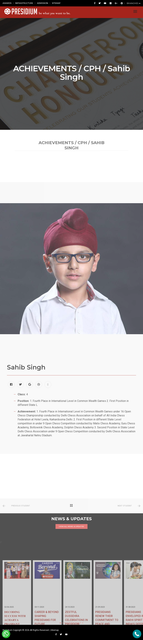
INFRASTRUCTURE (24, 3)
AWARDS (7, 3)
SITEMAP (56, 3)
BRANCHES (134, 3)
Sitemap (55, 630)
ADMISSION (42, 3)
